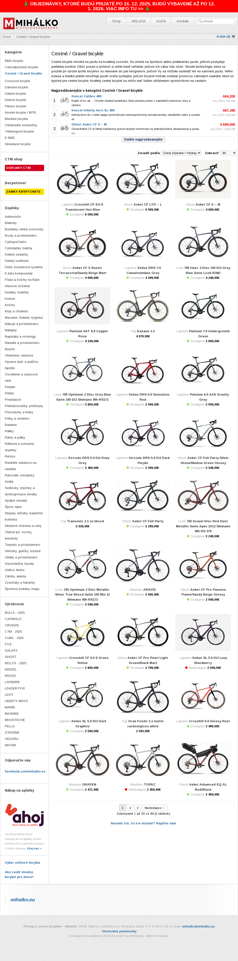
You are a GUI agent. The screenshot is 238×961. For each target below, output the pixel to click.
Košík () (223, 36)
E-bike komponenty (19, 273)
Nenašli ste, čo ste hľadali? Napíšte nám (143, 823)
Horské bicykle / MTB (20, 112)
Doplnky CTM (18, 168)
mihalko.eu (22, 899)
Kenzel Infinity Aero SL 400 (92, 110)
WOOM (10, 745)
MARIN (10, 707)
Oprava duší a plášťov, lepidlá (22, 365)
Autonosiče (13, 216)
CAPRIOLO (13, 619)
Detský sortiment (16, 261)
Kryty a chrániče (16, 311)
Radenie (11, 425)
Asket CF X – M (208, 204)
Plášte (9, 393)
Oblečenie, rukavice (19, 355)
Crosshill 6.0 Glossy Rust (209, 721)
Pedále (10, 387)
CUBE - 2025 (14, 638)
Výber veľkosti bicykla (22, 862)
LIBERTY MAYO (16, 701)
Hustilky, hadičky (17, 292)
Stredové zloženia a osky (23, 526)
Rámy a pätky (15, 437)
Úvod (6, 37)
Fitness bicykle (15, 106)
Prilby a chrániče (17, 418)
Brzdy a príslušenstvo (21, 235)
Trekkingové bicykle (19, 131)
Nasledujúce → (155, 807)
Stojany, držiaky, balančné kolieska (24, 516)
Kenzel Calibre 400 (86, 96)
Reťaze (10, 456)
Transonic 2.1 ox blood (85, 521)
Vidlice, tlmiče (14, 570)
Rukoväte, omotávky (19, 475)
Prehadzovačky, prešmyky (24, 406)
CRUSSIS (12, 625)
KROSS (10, 676)
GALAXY (11, 650)
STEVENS (12, 732)
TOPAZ (149, 784)
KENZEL (11, 669)
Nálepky (11, 330)
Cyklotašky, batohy (18, 248)
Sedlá (9, 481)
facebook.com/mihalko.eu (25, 771)
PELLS (10, 726)
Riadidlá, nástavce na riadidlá (20, 466)
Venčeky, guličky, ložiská (22, 551)
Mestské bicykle (16, 119)
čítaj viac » (34, 848)
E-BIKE (10, 138)
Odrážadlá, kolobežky (21, 125)
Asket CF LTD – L (148, 204)
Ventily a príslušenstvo (21, 557)
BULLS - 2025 (15, 612)
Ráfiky (9, 431)
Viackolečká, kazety (19, 563)
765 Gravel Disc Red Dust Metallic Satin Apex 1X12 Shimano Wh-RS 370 (203, 526)
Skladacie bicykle (18, 144)
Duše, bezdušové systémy (24, 267)
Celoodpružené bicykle (21, 67)
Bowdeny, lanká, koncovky (24, 229)
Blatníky (11, 223)
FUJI (8, 644)
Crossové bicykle (17, 81)
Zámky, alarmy (15, 576)
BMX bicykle (14, 61)
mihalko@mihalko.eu (198, 926)
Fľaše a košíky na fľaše (22, 280)
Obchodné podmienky (119, 931)
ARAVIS (149, 589)
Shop (116, 21)
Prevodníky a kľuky (19, 412)
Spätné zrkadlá (16, 500)
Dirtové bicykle (15, 100)
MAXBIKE (12, 713)
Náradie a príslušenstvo (22, 343)
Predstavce (13, 399)
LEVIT (9, 694)
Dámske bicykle (16, 87)
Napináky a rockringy (20, 336)
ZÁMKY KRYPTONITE (23, 191)
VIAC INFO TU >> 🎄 (128, 8)
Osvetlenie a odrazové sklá (21, 377)
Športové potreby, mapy (22, 589)
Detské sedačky (16, 254)
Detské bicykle (15, 93)
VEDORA (11, 739)
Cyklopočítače (15, 242)
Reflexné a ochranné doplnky (19, 447)
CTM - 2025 (13, 631)
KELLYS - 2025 (15, 663)
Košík (161, 21)
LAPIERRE (12, 682)
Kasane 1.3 (146, 331)
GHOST (10, 657)
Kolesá (10, 298)
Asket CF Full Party (147, 521)
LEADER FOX (15, 688)
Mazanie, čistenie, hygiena (24, 317)
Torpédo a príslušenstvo (22, 545)
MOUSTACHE (15, 720)
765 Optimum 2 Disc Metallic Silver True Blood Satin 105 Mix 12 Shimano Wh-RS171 (82, 594)
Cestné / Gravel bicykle (23, 73)
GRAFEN (89, 784)
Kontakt (183, 21)
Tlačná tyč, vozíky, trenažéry (18, 535)
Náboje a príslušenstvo (22, 324)
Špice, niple (13, 507)
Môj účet (138, 21)
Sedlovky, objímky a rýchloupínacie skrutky (21, 491)
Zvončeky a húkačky (20, 582)
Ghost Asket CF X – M (89, 124)
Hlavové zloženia (17, 286)
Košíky (10, 305)
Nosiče (10, 349)
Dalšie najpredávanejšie (143, 139)
